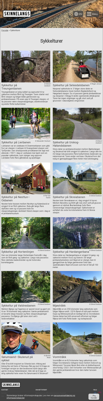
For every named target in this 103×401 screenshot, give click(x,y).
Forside (4, 30)
